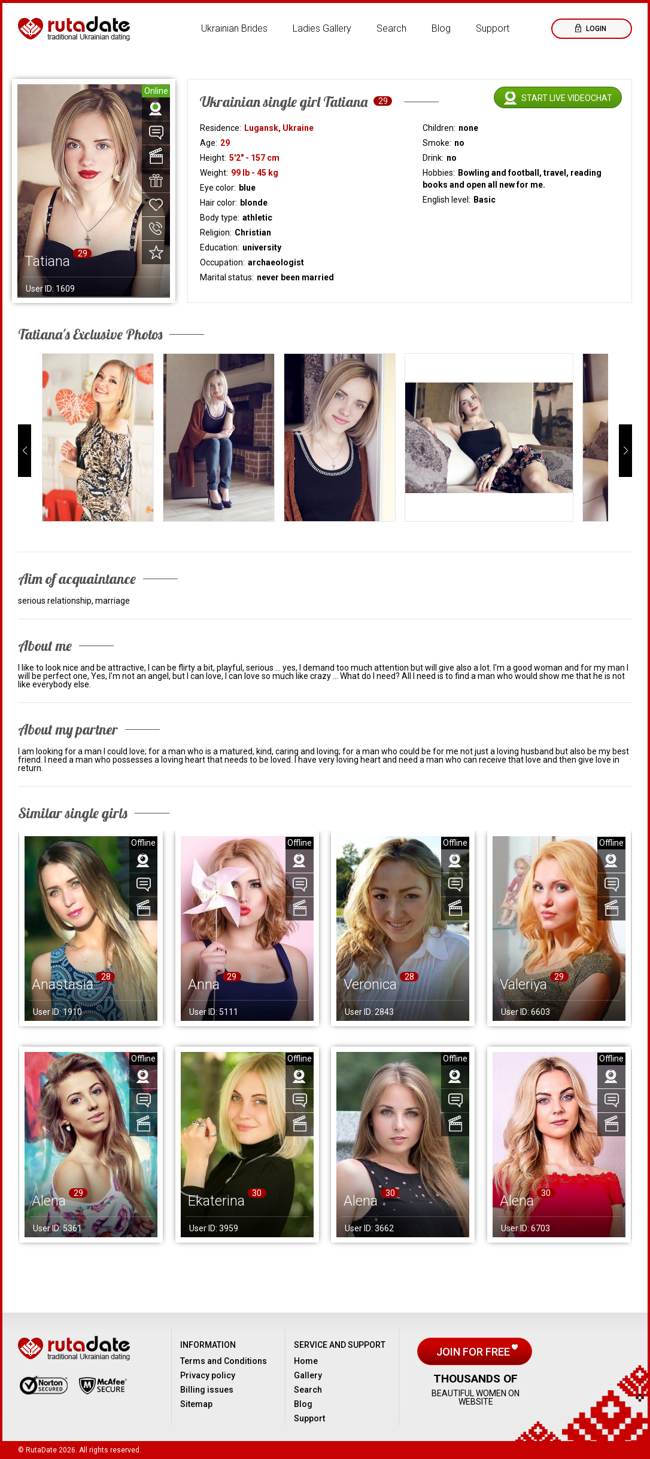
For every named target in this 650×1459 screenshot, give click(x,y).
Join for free (474, 1351)
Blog (441, 28)
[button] (24, 450)
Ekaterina (216, 1200)
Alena (49, 1200)
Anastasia (62, 984)
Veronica (370, 984)
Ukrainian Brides (234, 28)
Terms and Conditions (223, 1361)
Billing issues (206, 1389)
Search (391, 28)
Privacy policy (207, 1375)
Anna (204, 984)
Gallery (308, 1375)
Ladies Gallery (322, 28)
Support (492, 28)
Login (595, 29)
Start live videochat (566, 98)
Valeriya (523, 984)
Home (306, 1361)
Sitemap (196, 1404)
